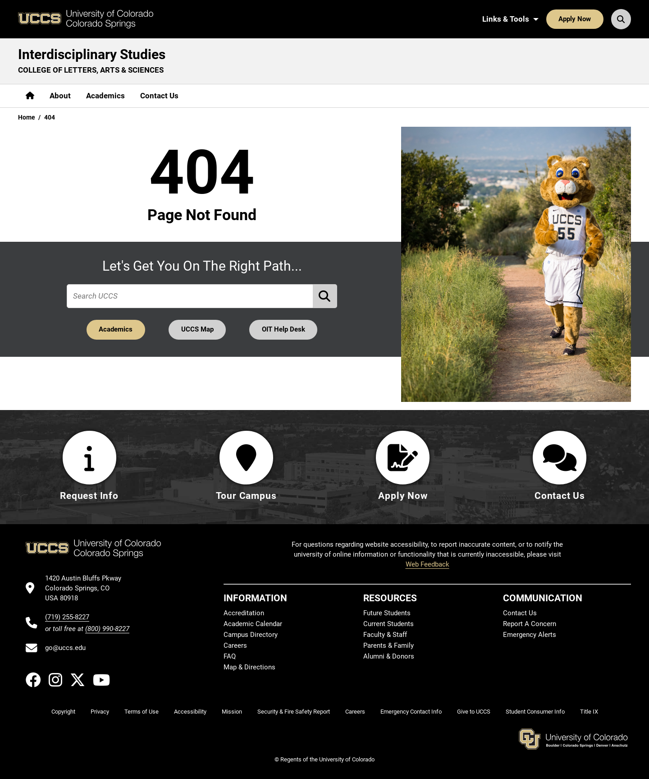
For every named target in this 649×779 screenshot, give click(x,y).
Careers (235, 645)
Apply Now (574, 19)
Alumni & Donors (388, 656)
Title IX (589, 711)
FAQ (230, 656)
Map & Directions (249, 667)
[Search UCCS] (621, 19)
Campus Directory (251, 635)
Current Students (388, 624)
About (60, 95)
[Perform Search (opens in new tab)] (325, 296)
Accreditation (244, 613)
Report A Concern (529, 624)
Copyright (63, 711)
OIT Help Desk (283, 329)
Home (26, 117)
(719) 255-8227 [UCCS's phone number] (67, 617)
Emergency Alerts (529, 635)
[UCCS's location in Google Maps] (87, 588)
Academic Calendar (253, 624)
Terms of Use (141, 711)
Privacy (100, 711)
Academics (105, 95)
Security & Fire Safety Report (293, 711)
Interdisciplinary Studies (91, 54)
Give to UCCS (473, 711)
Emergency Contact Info (411, 711)
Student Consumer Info (535, 711)
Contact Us (159, 95)
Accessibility (190, 711)
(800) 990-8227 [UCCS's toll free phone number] (107, 629)
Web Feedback (427, 564)
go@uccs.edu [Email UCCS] (65, 648)
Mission (232, 711)
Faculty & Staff (385, 635)
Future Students (387, 613)
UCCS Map (197, 329)
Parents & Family (388, 645)
